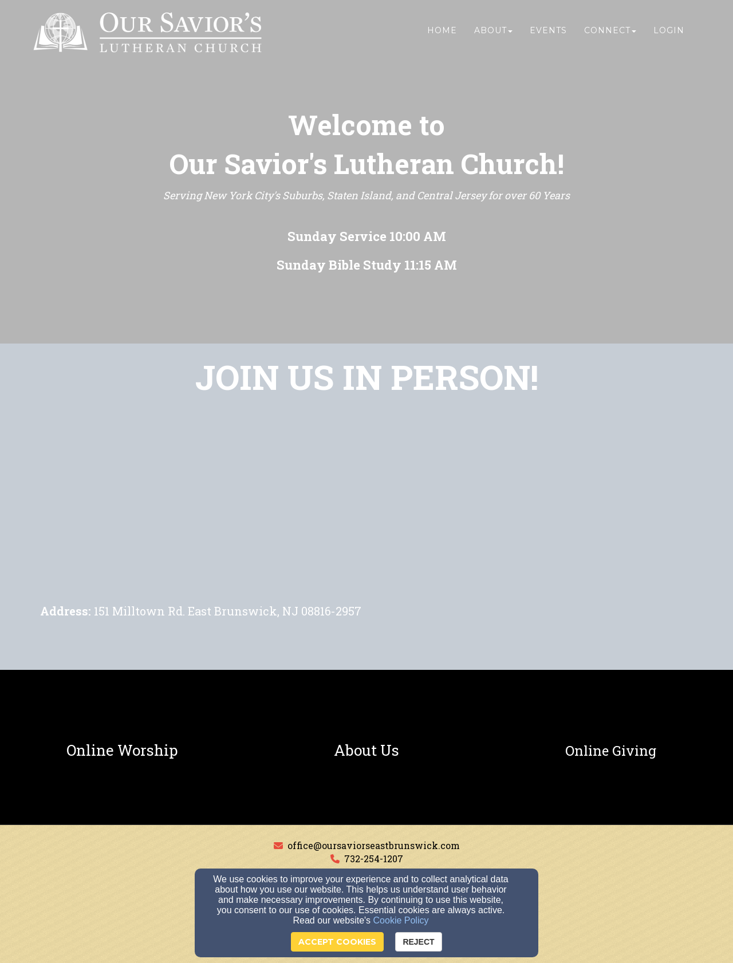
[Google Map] (366, 515)
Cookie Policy (401, 920)
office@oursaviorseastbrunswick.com (373, 845)
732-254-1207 (373, 859)
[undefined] (122, 750)
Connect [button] (610, 32)
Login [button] (668, 32)
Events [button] (548, 32)
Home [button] (442, 32)
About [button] (493, 32)
